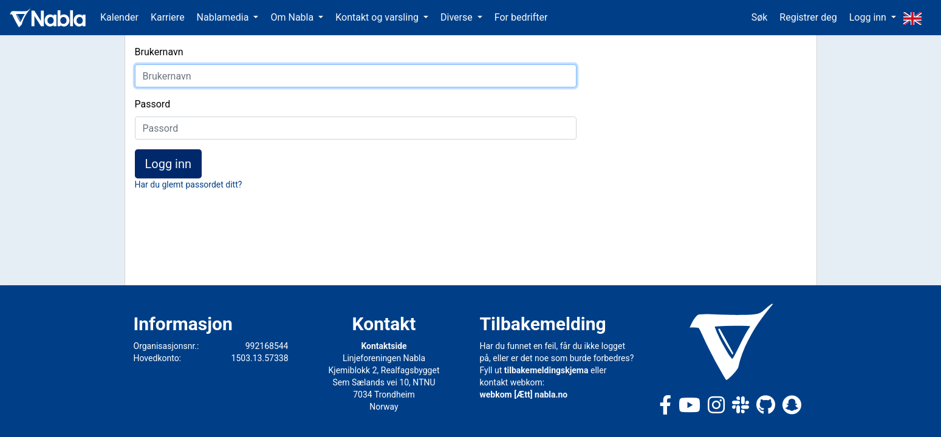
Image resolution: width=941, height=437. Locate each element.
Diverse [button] (457, 17)
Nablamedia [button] (224, 17)
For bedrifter (521, 17)
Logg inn (168, 164)
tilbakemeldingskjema (546, 370)
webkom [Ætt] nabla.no (524, 394)
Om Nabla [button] (293, 17)
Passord (153, 104)
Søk (759, 17)
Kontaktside (383, 346)
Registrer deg (808, 17)
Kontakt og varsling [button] (378, 17)
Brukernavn (159, 52)
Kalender (119, 17)
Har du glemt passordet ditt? (188, 184)
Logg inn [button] (869, 17)
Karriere (168, 17)
